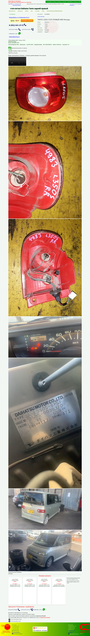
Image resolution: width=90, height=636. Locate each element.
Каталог (59, 1)
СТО (79, 1)
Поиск (54, 1)
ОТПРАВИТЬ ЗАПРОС (27, 20)
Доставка (70, 1)
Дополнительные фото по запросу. (17, 48)
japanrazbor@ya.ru (14, 37)
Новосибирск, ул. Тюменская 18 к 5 (19, 17)
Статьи (75, 1)
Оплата (64, 1)
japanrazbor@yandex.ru (17, 5)
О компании (49, 1)
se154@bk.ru (72, 5)
